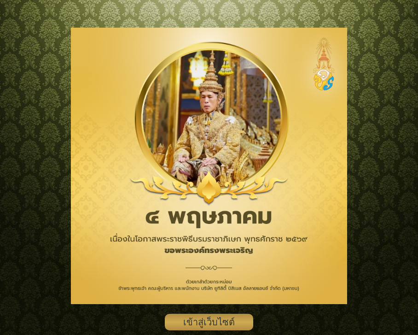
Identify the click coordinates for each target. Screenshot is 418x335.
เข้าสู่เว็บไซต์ (209, 322)
